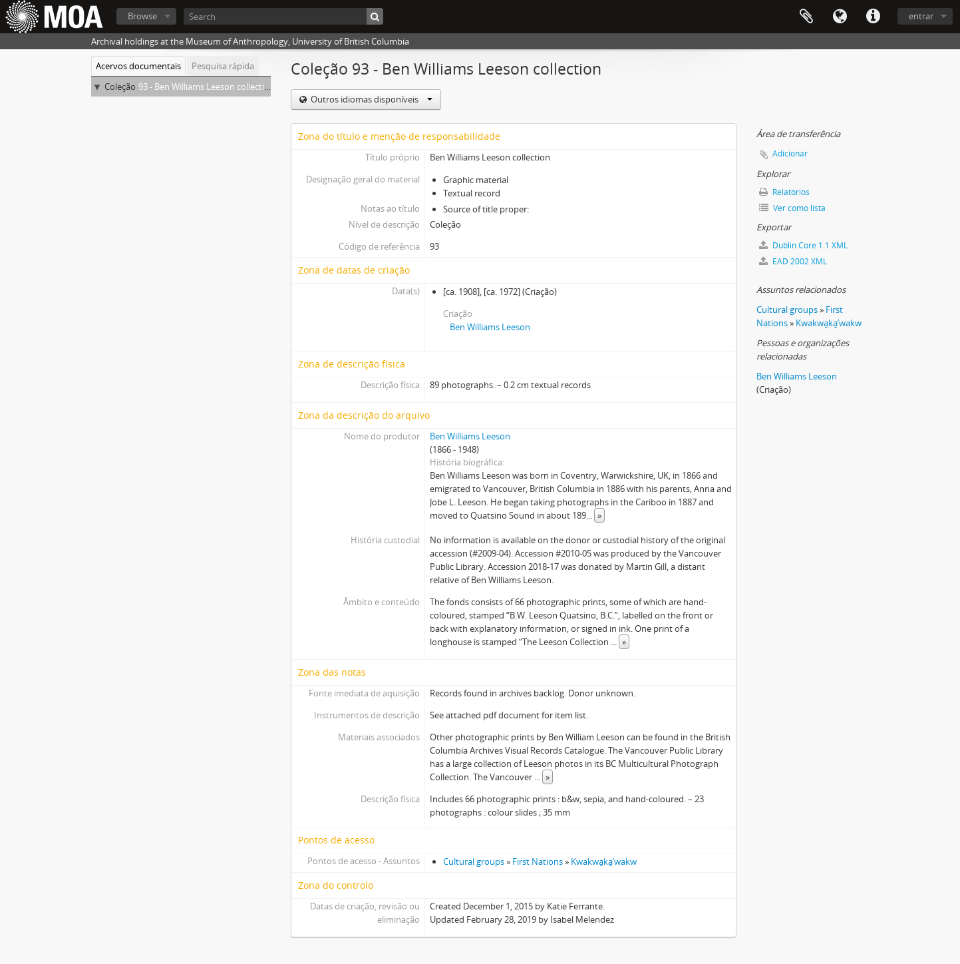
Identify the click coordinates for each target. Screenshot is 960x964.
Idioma (839, 16)
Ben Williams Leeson (490, 327)
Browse (142, 16)
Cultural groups (473, 861)
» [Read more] (599, 515)
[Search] (283, 16)
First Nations (537, 861)
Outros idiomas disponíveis (370, 99)
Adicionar (790, 153)
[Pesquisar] (375, 16)
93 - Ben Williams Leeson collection (206, 87)
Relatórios (784, 192)
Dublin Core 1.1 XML (803, 245)
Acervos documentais (138, 66)
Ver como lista (792, 208)
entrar (921, 16)
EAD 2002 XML (793, 261)
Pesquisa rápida (223, 66)
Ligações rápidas (872, 16)
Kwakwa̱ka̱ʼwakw (604, 861)
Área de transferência (806, 16)
